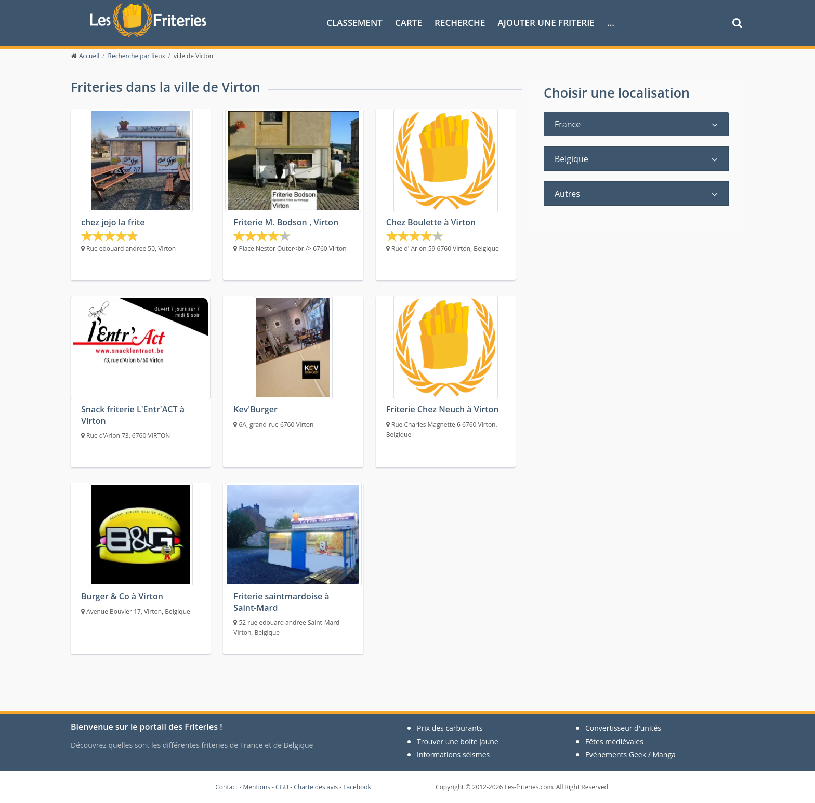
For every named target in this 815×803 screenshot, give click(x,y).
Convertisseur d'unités (623, 728)
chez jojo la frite (112, 222)
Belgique (571, 159)
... (610, 23)
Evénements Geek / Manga (630, 754)
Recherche (460, 23)
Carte (408, 23)
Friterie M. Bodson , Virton (285, 222)
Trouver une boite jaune (457, 741)
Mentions (256, 787)
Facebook (357, 787)
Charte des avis (316, 787)
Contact (226, 787)
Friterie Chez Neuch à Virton (442, 409)
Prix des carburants (450, 728)
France (568, 124)
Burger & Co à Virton (122, 596)
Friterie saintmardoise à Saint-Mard (281, 602)
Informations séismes (453, 754)
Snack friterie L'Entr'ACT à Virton (133, 415)
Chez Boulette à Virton (431, 222)
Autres (567, 193)
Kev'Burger (255, 409)
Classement (354, 23)
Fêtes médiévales (614, 741)
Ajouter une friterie (546, 23)
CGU (281, 787)
